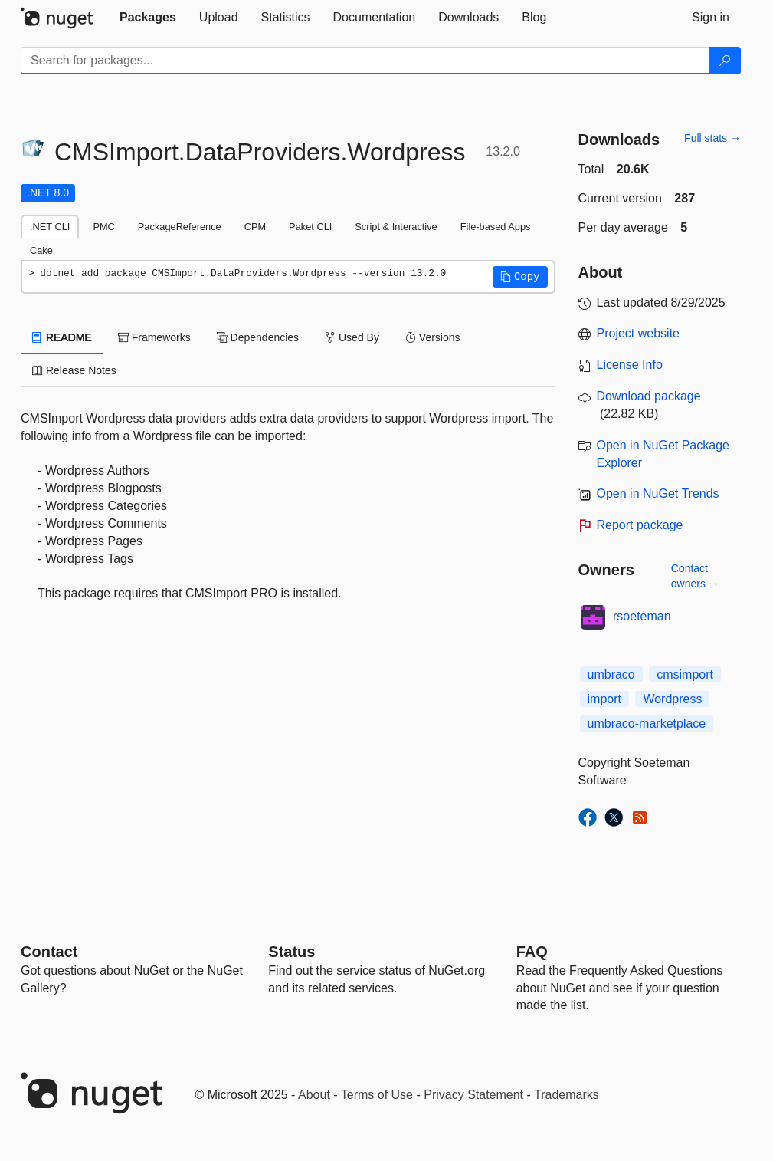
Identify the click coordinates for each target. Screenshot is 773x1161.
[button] (520, 277)
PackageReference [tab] (179, 226)
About (314, 1094)
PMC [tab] (103, 226)
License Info (630, 364)
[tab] (148, 18)
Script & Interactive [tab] (396, 226)
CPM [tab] (255, 226)
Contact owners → (695, 576)
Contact (49, 951)
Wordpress (672, 698)
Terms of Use (377, 1094)
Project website (638, 333)
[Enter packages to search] (365, 60)
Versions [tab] (432, 337)
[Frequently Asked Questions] (532, 951)
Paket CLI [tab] (310, 226)
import (604, 698)
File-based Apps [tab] (495, 226)
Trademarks (566, 1094)
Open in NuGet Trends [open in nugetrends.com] (658, 493)
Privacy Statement (473, 1094)
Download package (649, 396)
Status (291, 951)
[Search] (725, 60)
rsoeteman (642, 616)
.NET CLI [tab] (50, 226)
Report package (640, 524)
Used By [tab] (352, 337)
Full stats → (712, 138)
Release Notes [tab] (74, 370)
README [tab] (62, 337)
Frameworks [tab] (154, 337)
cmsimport (685, 674)
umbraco (611, 674)
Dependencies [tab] (258, 337)
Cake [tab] (41, 250)
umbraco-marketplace (647, 723)
